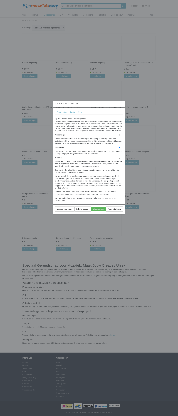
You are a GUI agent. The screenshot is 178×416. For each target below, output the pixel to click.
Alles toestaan (98, 214)
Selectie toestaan (82, 214)
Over (80, 117)
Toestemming (62, 117)
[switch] (119, 139)
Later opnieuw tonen (64, 214)
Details (72, 117)
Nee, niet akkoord (114, 214)
